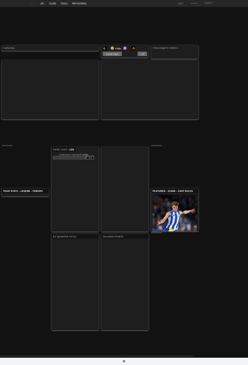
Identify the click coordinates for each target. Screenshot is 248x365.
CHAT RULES (185, 191)
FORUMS (38, 191)
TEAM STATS (10, 191)
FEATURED (159, 191)
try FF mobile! (82, 154)
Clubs (52, 3)
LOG (71, 149)
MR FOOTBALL (79, 3)
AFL (42, 3)
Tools (64, 3)
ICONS (172, 191)
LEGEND (25, 191)
